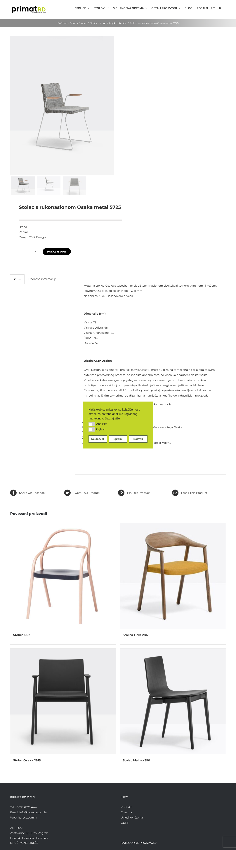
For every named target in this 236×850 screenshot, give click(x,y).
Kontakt (126, 807)
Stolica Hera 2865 (136, 635)
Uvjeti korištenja (132, 817)
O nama (126, 812)
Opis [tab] (17, 279)
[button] (91, 424)
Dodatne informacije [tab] (42, 279)
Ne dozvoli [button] (98, 438)
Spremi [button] (118, 438)
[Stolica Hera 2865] (173, 576)
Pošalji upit (57, 251)
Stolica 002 (21, 635)
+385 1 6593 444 (26, 807)
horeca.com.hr (27, 817)
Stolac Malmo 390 (136, 760)
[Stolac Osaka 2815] (63, 701)
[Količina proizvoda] (29, 251)
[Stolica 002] (63, 576)
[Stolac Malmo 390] (173, 701)
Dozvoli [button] (138, 438)
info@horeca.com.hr (33, 812)
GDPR (125, 822)
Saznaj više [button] (112, 418)
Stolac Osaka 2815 (27, 760)
